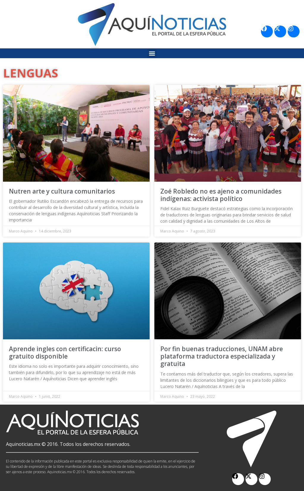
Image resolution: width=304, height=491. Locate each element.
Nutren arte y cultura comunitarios (62, 191)
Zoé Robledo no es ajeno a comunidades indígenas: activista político (220, 195)
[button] (152, 53)
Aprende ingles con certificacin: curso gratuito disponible (65, 352)
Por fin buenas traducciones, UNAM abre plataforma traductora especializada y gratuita (221, 356)
